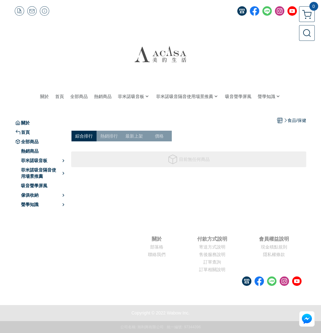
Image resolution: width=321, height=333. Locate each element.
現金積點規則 (274, 247)
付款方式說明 (212, 239)
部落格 (156, 247)
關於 (157, 239)
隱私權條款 (274, 254)
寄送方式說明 (212, 247)
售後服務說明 (212, 254)
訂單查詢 (212, 262)
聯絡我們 (157, 254)
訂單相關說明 (212, 269)
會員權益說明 (274, 239)
